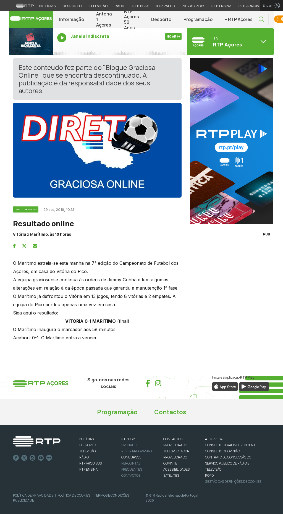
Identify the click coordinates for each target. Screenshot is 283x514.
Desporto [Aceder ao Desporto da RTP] (72, 6)
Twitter (24, 458)
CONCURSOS (131, 457)
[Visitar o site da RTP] (25, 5)
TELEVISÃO (87, 451)
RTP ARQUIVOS (90, 463)
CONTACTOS (172, 439)
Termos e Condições (111, 495)
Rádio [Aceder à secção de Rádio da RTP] (120, 6)
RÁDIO (84, 457)
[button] (261, 19)
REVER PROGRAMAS (136, 451)
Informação (71, 19)
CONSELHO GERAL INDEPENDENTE (231, 445)
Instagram (33, 458)
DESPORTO (87, 445)
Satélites (171, 475)
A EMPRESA (213, 439)
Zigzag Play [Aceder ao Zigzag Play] (193, 6)
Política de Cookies (73, 495)
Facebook (16, 458)
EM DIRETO (129, 445)
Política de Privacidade (33, 495)
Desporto (161, 19)
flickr (49, 458)
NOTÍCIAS (86, 439)
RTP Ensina (88, 469)
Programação (198, 19)
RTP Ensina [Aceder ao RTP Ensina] (221, 6)
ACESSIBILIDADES (176, 469)
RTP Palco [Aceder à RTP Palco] (165, 6)
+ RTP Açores (239, 19)
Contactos (170, 412)
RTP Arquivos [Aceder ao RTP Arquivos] (251, 6)
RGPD (209, 475)
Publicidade (23, 500)
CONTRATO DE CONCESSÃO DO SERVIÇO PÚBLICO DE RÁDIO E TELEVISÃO (228, 463)
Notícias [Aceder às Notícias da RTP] (47, 6)
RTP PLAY (128, 439)
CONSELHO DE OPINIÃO (222, 451)
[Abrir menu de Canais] (230, 41)
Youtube (41, 458)
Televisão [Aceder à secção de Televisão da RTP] (98, 6)
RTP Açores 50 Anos (131, 19)
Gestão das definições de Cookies (233, 481)
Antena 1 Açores (104, 19)
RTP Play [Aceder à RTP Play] (140, 6)
